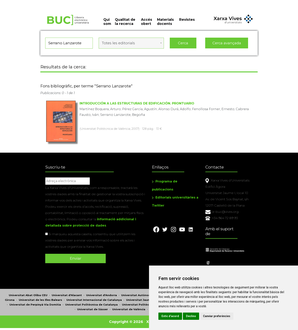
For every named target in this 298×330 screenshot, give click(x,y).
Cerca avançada (226, 43)
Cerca (183, 43)
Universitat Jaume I (140, 299)
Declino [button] (191, 316)
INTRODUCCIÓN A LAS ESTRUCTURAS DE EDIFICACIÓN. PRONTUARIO (136, 103)
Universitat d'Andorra (101, 295)
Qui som (107, 21)
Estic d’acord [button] (170, 316)
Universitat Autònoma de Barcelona (147, 295)
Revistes (187, 19)
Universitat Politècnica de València (147, 304)
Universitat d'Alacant (67, 295)
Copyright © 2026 (126, 321)
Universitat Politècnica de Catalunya (91, 304)
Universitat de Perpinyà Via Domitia (35, 304)
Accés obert (146, 21)
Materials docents (165, 21)
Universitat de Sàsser (92, 309)
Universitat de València (128, 309)
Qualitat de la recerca (125, 21)
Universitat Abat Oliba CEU (28, 295)
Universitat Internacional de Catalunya (94, 299)
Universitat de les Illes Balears (40, 299)
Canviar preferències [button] (216, 316)
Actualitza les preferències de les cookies (35, 3)
